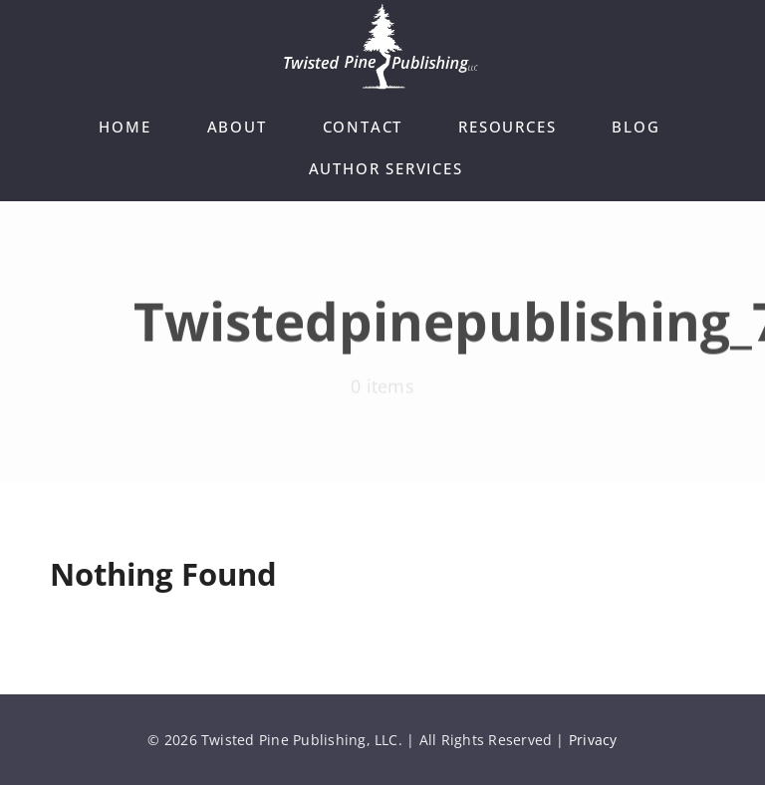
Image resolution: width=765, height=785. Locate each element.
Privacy (593, 739)
